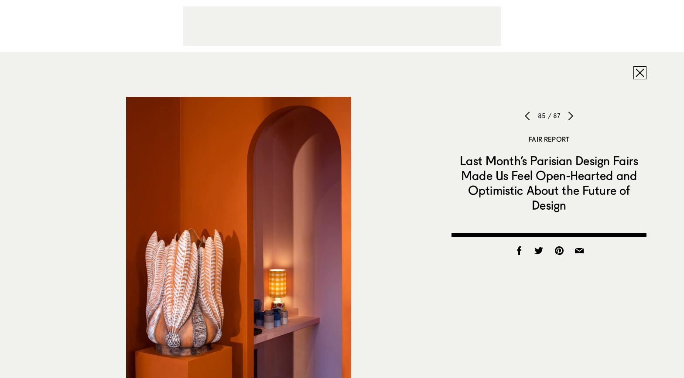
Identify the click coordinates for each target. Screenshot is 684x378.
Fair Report (549, 139)
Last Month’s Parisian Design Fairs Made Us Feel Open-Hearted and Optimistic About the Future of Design (549, 182)
